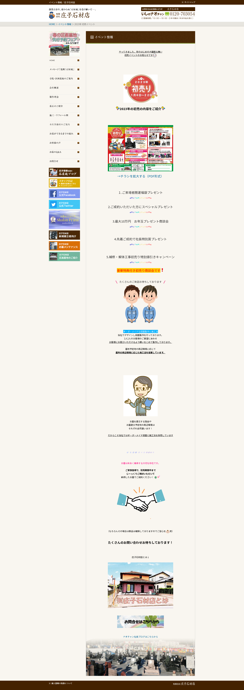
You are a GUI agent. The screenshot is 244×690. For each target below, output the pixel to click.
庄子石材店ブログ (64, 172)
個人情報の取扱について (60, 683)
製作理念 (64, 98)
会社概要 (64, 89)
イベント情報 (64, 24)
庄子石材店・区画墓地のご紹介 (64, 256)
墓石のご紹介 (64, 108)
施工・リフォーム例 (64, 117)
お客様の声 (64, 144)
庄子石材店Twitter (64, 204)
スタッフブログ (64, 181)
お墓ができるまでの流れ (64, 135)
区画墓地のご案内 (64, 80)
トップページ (64, 62)
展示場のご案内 (64, 126)
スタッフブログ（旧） (64, 186)
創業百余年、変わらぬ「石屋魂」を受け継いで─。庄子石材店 (73, 13)
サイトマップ (188, 2)
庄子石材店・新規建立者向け (64, 235)
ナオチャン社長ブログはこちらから (140, 636)
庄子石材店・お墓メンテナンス (64, 245)
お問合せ (64, 163)
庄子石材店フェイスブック (64, 193)
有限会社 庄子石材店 (183, 683)
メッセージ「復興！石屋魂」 (64, 71)
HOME (52, 24)
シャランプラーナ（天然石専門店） (64, 220)
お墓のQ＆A (64, 154)
